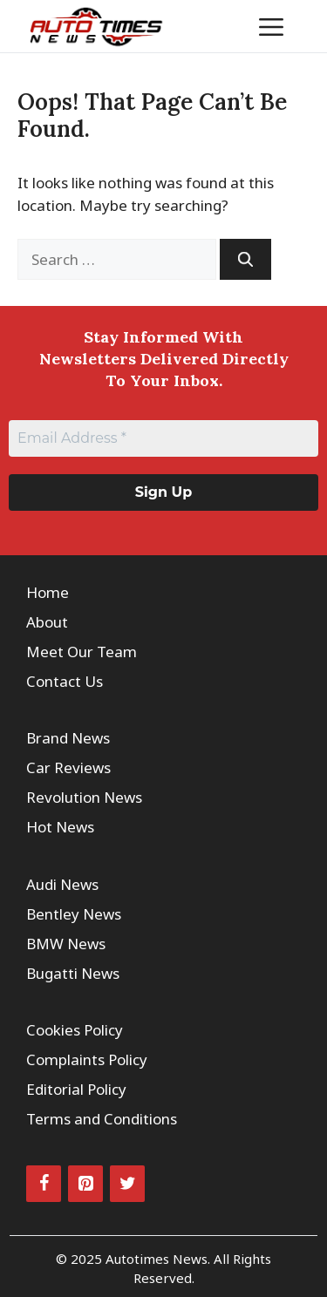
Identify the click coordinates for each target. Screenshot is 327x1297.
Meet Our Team (81, 652)
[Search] (245, 260)
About (47, 622)
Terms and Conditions (101, 1119)
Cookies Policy (74, 1030)
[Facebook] (43, 1183)
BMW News (66, 944)
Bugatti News (72, 973)
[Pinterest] (85, 1183)
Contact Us (64, 681)
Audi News (62, 884)
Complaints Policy (86, 1059)
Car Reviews (68, 767)
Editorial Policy (76, 1089)
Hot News (60, 827)
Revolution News (84, 797)
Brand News (68, 738)
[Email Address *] (163, 438)
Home (47, 592)
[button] (218, 26)
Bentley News (73, 914)
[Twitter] (127, 1183)
